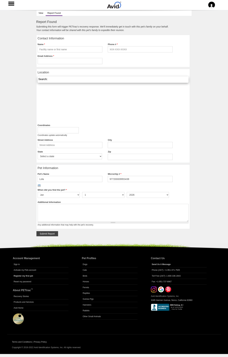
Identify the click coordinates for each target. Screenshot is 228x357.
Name (41, 44)
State (40, 151)
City (110, 140)
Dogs (85, 264)
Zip (109, 151)
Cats (85, 270)
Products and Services (24, 302)
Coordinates (44, 125)
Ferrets (86, 287)
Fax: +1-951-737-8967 (162, 281)
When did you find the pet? (52, 190)
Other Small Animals (92, 316)
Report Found (53, 12)
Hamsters (87, 305)
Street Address (45, 140)
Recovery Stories (21, 296)
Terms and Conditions (22, 342)
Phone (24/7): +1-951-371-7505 (166, 270)
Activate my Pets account (25, 270)
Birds (85, 276)
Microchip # (114, 174)
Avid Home (18, 308)
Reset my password (22, 281)
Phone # (113, 44)
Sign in (17, 264)
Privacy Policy (40, 342)
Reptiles (86, 293)
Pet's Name (43, 174)
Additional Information (49, 202)
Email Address (46, 56)
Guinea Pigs (88, 299)
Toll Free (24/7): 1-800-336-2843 (166, 276)
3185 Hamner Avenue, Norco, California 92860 (171, 300)
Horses (86, 281)
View (41, 13)
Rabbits (86, 310)
